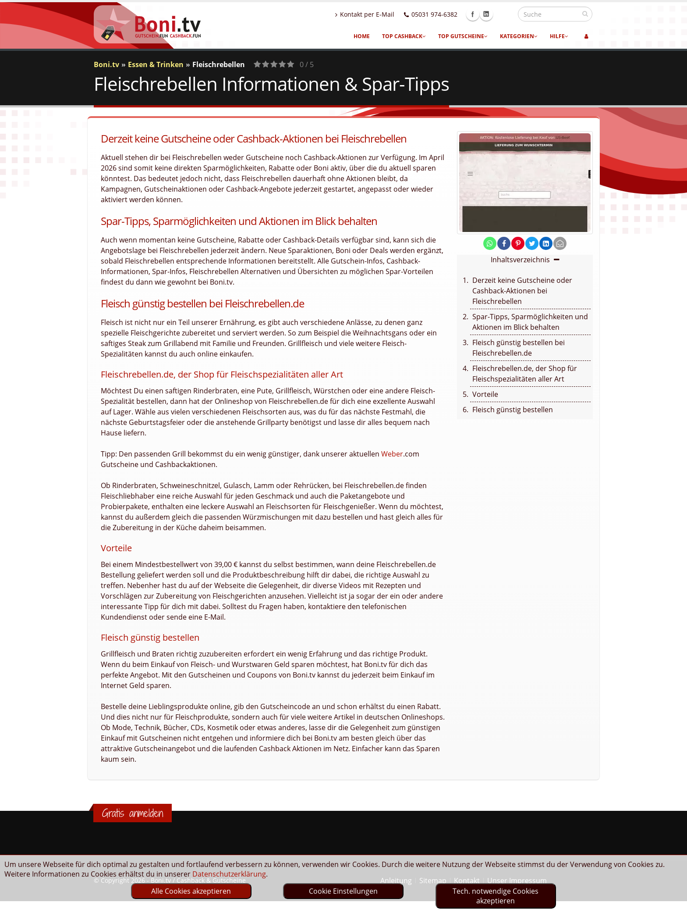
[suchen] (585, 14)
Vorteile (485, 394)
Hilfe (559, 36)
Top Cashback (404, 36)
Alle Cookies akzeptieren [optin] (191, 891)
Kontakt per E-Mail (383, 14)
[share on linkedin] (546, 243)
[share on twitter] (532, 243)
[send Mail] (560, 243)
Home (362, 36)
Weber (392, 454)
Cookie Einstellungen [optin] (343, 891)
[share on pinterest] (518, 243)
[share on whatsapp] (490, 243)
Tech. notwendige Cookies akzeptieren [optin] (495, 896)
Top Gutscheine (463, 36)
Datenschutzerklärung (229, 874)
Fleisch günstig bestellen (512, 409)
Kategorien (519, 36)
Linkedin (505, 14)
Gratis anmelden (132, 813)
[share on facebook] (504, 243)
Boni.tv (106, 64)
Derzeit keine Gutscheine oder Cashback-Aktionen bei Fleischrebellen (522, 290)
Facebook (491, 14)
